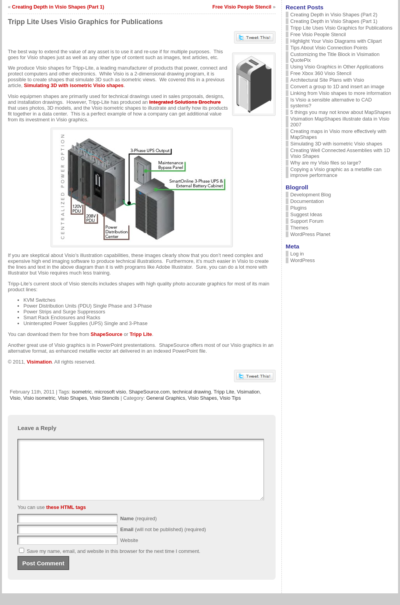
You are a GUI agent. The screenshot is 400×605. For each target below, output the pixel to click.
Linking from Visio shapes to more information (340, 93)
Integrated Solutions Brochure (185, 102)
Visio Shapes (72, 398)
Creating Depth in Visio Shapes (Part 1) (58, 7)
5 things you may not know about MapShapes (340, 112)
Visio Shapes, (204, 398)
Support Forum (306, 221)
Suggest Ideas (306, 214)
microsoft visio (110, 392)
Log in (297, 254)
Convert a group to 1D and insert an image (337, 86)
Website (129, 552)
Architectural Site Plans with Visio (327, 80)
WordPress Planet (310, 234)
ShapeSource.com (149, 392)
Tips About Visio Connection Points (328, 48)
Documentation (307, 201)
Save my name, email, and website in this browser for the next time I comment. (114, 563)
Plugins (298, 208)
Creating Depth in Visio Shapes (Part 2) (333, 14)
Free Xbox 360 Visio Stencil (320, 73)
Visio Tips (230, 398)
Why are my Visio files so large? (325, 163)
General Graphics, (167, 398)
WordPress (302, 260)
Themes (299, 228)
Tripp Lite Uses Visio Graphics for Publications (341, 28)
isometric (82, 392)
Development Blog (310, 195)
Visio (15, 398)
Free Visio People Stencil (241, 7)
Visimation (39, 362)
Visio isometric (39, 398)
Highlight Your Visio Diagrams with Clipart (336, 41)
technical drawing (192, 392)
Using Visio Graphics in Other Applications (336, 67)
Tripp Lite (140, 334)
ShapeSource (106, 334)
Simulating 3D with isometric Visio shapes (73, 85)
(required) (138, 530)
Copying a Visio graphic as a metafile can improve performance (336, 172)
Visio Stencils (104, 398)
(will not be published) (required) (163, 541)
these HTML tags (66, 519)
